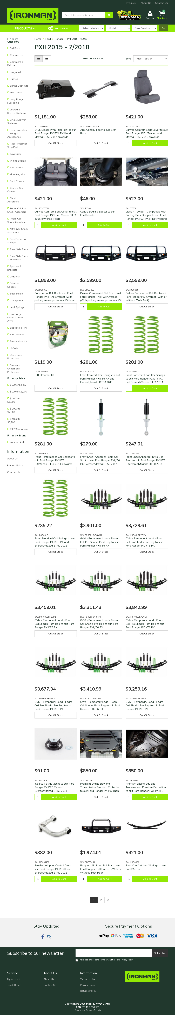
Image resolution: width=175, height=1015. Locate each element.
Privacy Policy (127, 960)
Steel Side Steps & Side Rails (17, 258)
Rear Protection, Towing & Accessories (17, 133)
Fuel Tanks (16, 92)
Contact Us (161, 2)
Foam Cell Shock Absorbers (16, 220)
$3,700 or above (19, 429)
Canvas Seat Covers (15, 189)
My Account (13, 979)
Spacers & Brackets (14, 268)
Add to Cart (150, 143)
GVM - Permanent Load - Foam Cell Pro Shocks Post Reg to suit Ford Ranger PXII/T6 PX (99, 542)
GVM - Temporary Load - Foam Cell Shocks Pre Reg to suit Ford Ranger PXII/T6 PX (145, 705)
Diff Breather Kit (44, 375)
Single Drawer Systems (16, 121)
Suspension (16, 293)
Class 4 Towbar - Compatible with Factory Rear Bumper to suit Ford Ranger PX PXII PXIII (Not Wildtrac (146, 215)
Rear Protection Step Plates (17, 145)
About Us (146, 2)
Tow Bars (15, 153)
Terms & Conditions (108, 960)
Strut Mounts (17, 334)
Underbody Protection (14, 356)
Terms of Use (87, 979)
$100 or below (18, 384)
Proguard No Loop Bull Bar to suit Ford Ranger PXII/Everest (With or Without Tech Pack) (100, 869)
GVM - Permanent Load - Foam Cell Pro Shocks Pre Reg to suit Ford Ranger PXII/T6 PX (144, 542)
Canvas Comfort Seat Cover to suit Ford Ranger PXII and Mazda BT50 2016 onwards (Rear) (56, 215)
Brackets (15, 276)
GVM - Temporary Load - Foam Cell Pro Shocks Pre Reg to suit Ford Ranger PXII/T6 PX (53, 705)
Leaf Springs (17, 307)
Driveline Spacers (13, 285)
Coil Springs (16, 300)
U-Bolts (14, 348)
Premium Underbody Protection (13, 369)
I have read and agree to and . (104, 960)
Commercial (17, 55)
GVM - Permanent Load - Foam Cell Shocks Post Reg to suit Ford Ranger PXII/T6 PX (54, 624)
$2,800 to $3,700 (14, 420)
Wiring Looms (18, 160)
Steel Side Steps (19, 249)
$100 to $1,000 (18, 391)
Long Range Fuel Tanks (15, 101)
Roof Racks (16, 167)
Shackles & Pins (19, 327)
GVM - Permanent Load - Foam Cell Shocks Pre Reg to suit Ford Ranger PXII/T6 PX (99, 624)
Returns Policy (15, 465)
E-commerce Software (84, 1010)
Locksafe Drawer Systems (16, 111)
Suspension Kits (19, 341)
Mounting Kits (17, 174)
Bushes (14, 78)
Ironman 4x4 (17, 442)
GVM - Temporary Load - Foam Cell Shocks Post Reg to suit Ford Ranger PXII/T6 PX (100, 705)
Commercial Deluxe (15, 63)
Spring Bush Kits (19, 85)
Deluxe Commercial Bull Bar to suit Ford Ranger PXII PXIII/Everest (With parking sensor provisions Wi (101, 297)
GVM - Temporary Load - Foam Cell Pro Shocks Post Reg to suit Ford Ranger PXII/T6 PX (145, 624)
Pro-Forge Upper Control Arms (15, 317)
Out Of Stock (55, 143)
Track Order (14, 985)
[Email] (114, 953)
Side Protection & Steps (17, 241)
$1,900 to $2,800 (14, 410)
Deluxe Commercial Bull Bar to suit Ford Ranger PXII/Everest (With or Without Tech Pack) (146, 297)
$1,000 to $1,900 (14, 400)
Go (163, 28)
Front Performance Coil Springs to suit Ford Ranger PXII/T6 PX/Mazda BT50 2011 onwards (55, 460)
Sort (128, 58)
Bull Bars (15, 48)
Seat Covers (17, 181)
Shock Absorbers (13, 200)
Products (131, 2)
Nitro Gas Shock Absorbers (17, 230)
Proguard (15, 72)
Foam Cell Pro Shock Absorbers (16, 210)
